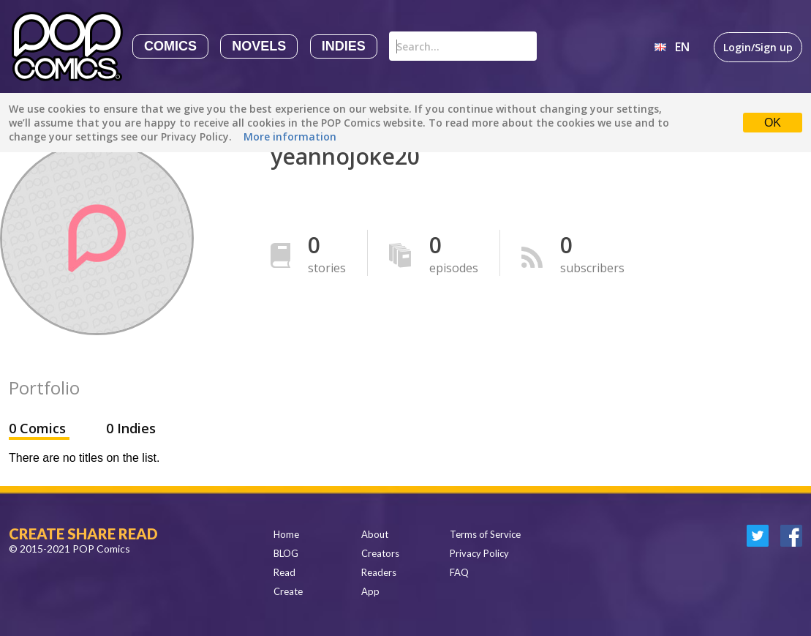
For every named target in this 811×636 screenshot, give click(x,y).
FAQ (459, 572)
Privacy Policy (479, 553)
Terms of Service (485, 534)
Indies (344, 46)
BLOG (286, 553)
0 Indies (131, 428)
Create (288, 591)
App (370, 591)
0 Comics (39, 428)
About (374, 534)
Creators (380, 553)
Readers (378, 572)
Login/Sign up (758, 47)
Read (284, 572)
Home (286, 534)
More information (290, 136)
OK (772, 122)
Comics (170, 46)
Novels (259, 46)
